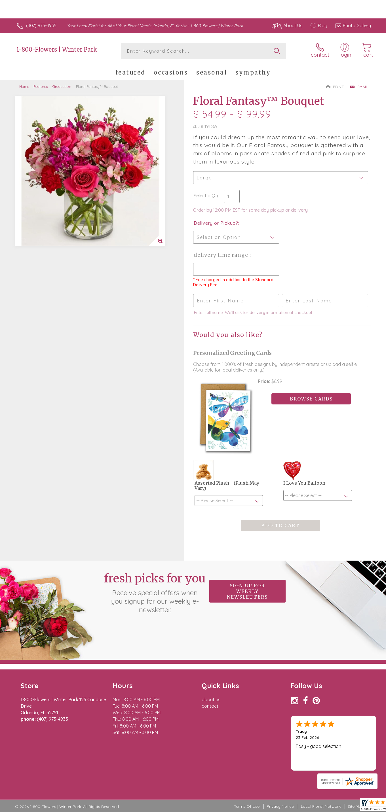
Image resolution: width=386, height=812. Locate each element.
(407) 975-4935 (41, 25)
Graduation (61, 86)
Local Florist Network (321, 806)
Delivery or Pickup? (216, 223)
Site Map (356, 806)
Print (335, 86)
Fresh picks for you (155, 592)
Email (359, 86)
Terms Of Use (247, 806)
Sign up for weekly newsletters (247, 591)
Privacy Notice (280, 806)
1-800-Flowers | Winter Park (56, 49)
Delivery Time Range (222, 255)
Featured (40, 86)
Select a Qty (207, 195)
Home (24, 86)
